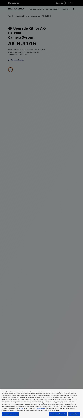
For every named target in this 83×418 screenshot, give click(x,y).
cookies (21, 408)
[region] (41, 403)
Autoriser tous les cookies (58, 414)
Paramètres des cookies (10, 414)
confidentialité (40, 408)
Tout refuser (74, 414)
